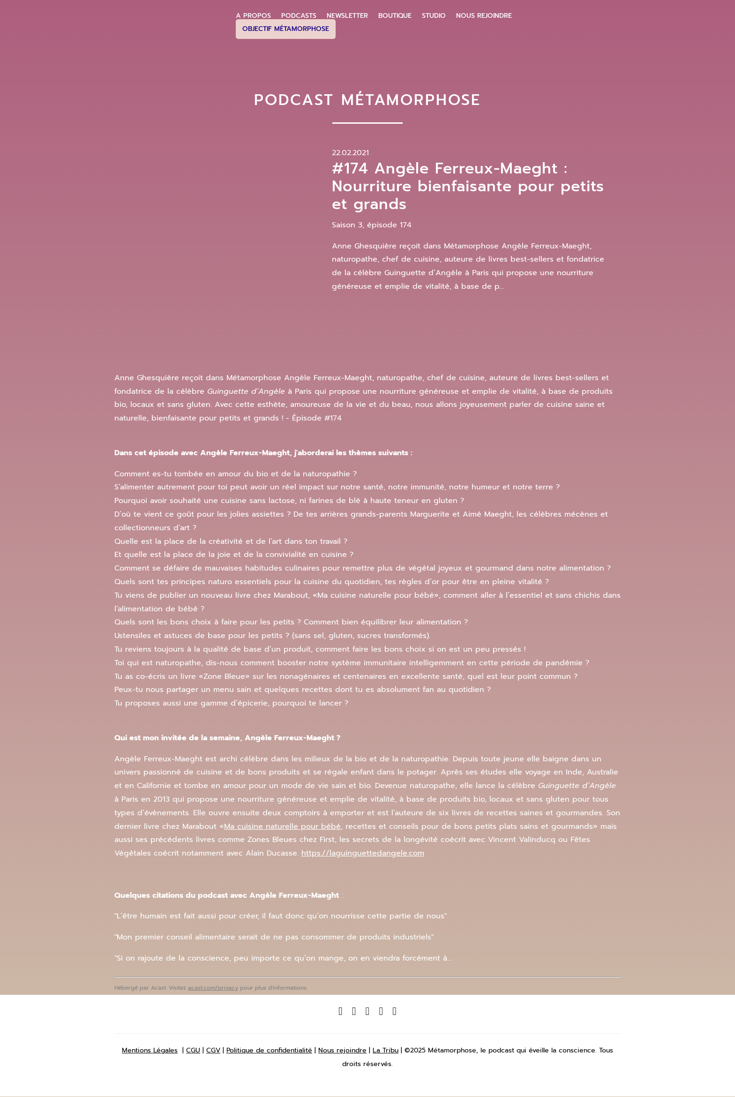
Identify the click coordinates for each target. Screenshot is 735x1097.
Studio (434, 16)
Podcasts (298, 16)
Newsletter (347, 16)
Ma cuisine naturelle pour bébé (282, 826)
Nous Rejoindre (484, 16)
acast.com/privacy (213, 988)
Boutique (395, 16)
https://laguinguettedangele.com (362, 853)
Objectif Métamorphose (285, 29)
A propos (253, 16)
